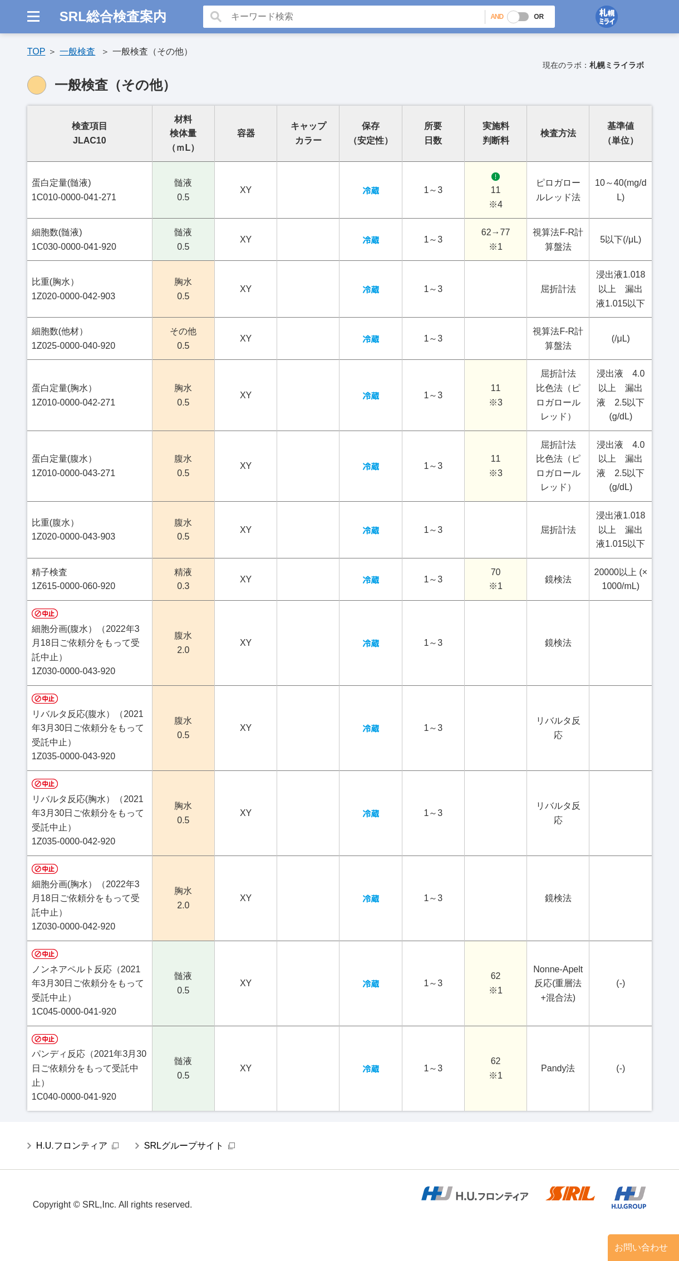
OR (539, 17)
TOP (36, 51)
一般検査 (77, 51)
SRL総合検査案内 (113, 16)
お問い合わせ (641, 1247)
